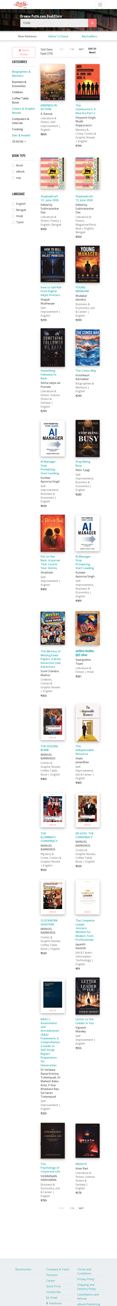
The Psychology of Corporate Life (50, 1168)
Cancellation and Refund (88, 1297)
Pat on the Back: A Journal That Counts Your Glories (50, 562)
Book (19, 165)
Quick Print (53, 1286)
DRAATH (81, 1164)
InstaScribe (53, 1292)
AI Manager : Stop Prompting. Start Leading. (50, 467)
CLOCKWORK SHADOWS (49, 922)
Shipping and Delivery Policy (86, 1287)
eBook (20, 171)
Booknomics (23, 1269)
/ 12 (72, 49)
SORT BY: (92, 49)
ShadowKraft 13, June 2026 (84, 198)
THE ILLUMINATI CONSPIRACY (49, 837)
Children (17, 92)
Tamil (19, 222)
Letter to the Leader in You (85, 1021)
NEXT (81, 49)
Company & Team (57, 1269)
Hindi (19, 216)
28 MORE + (19, 141)
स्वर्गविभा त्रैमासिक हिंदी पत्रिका (85, 653)
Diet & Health (21, 135)
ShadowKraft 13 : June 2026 (49, 198)
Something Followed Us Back (48, 374)
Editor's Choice (58, 36)
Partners (52, 1275)
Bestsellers (89, 36)
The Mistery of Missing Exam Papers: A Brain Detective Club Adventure (51, 659)
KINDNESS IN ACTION (49, 107)
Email (51, 1297)
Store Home (24, 52)
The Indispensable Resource (85, 750)
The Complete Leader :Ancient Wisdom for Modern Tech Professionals (85, 930)
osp (18, 178)
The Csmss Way (86, 371)
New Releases (27, 36)
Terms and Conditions (84, 1271)
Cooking (17, 129)
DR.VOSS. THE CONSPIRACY (85, 835)
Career (50, 1281)
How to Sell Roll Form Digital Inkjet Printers (51, 291)
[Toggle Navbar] (100, 4)
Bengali (21, 210)
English (21, 204)
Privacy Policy (85, 1279)
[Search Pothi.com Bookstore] (92, 23)
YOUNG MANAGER (82, 289)
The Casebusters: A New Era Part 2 (86, 109)
